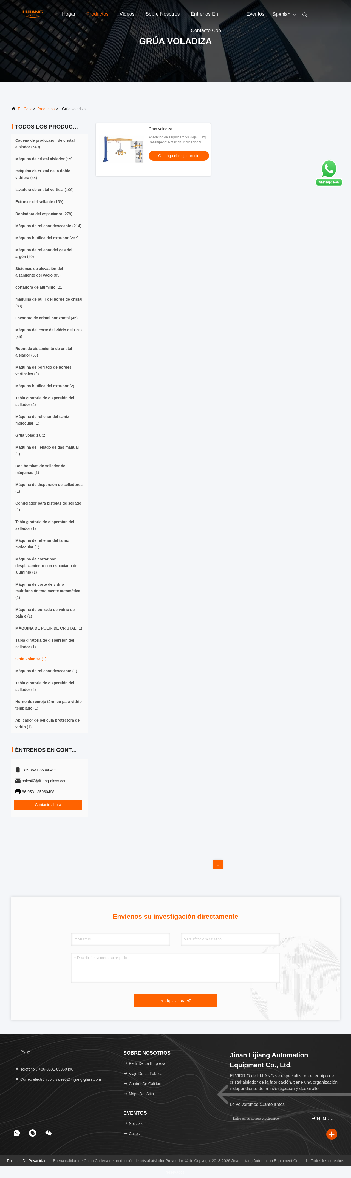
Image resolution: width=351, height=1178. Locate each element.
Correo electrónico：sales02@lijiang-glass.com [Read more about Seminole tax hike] (58, 1079)
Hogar (68, 14)
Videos (127, 14)
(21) (39, 287)
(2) (43, 370)
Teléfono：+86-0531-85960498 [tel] (44, 1069)
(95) (44, 159)
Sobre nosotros (163, 14)
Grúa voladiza (160, 129)
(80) (48, 302)
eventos (255, 14)
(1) (42, 419)
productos (46, 109)
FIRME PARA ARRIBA (323, 1118)
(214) (48, 226)
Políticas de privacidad (26, 1161)
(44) (42, 174)
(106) (44, 189)
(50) (43, 253)
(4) (44, 401)
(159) (39, 202)
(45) (48, 333)
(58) (43, 351)
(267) (46, 238)
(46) (46, 318)
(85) (39, 271)
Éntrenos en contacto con (206, 16)
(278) (43, 214)
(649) (45, 143)
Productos (97, 14)
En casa (25, 109)
